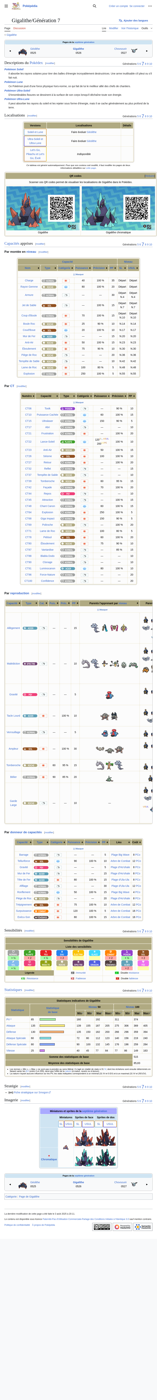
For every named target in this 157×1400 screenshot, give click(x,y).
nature (68, 1071)
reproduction (19, 593)
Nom (28, 268)
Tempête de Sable (29, 361)
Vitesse (10, 1050)
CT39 (28, 481)
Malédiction (13, 663)
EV (27, 1071)
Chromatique (49, 1159)
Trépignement (24, 904)
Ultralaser (47, 420)
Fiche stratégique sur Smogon (31, 1092)
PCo (137, 854)
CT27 (28, 462)
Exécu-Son (24, 917)
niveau (31, 251)
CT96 (28, 574)
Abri (47, 427)
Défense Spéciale (16, 1044)
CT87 (28, 549)
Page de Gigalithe (29, 1196)
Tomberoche (47, 481)
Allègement (13, 628)
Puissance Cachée (47, 414)
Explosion (29, 373)
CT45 (28, 499)
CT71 (28, 531)
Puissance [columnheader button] (100, 396)
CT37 (28, 474)
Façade (47, 487)
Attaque (10, 1025)
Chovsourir (120, 48)
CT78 (28, 537)
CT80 (28, 543)
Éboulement (29, 348)
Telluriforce (24, 860)
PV (8, 1019)
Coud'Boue (29, 329)
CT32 (28, 468)
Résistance (32, 978)
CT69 (28, 524)
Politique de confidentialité (17, 1225)
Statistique (17, 1010)
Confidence (47, 580)
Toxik (48, 408)
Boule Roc (29, 323)
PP (111, 268)
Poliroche (47, 524)
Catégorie (64, 268)
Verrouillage (13, 732)
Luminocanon (47, 568)
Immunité (81, 973)
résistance (134, 973)
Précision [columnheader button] (118, 396)
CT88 (28, 555)
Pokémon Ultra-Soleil (17, 90)
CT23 (28, 449)
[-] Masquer (78, 274)
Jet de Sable (29, 305)
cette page (91, 168)
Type (48, 268)
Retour (47, 462)
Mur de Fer (29, 336)
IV (105, 1069)
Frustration (47, 433)
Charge (29, 280)
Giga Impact (47, 518)
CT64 (28, 512)
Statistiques (13, 990)
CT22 (28, 441)
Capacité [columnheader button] (46, 396)
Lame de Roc (29, 367)
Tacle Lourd (13, 715)
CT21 (28, 433)
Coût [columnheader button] (135, 842)
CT (12, 386)
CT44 (28, 493)
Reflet (47, 468)
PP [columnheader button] (130, 396)
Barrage (23, 854)
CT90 (28, 562)
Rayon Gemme (29, 286)
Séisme (47, 456)
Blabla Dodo (48, 555)
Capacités (11, 243)
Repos (47, 493)
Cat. (42, 603)
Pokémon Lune (13, 82)
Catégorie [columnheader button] (83, 396)
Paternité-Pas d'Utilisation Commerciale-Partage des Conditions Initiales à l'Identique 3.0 (86, 1219)
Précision (99, 268)
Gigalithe (12, 34)
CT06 (28, 408)
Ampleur (13, 748)
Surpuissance (24, 910)
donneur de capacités (26, 832)
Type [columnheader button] (66, 396)
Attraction (47, 499)
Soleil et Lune (35, 132)
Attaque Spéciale (16, 1038)
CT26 (28, 456)
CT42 (28, 487)
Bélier (13, 776)
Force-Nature (47, 574)
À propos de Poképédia (43, 1225)
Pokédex (36, 63)
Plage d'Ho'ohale (120, 867)
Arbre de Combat (120, 860)
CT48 (28, 506)
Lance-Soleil (47, 441)
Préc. (64, 603)
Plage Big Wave (120, 854)
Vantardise (48, 549)
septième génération (84, 42)
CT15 (28, 420)
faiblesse (133, 978)
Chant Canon (47, 506)
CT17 (28, 427)
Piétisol (47, 537)
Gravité (13, 694)
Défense (11, 1031)
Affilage (24, 885)
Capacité (67, 261)
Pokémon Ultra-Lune (16, 99)
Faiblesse (81, 978)
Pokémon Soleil (13, 69)
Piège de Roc (29, 354)
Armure (29, 294)
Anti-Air (29, 342)
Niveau (128, 261)
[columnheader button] (29, 268)
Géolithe (35, 48)
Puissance (81, 268)
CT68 (28, 518)
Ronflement (23, 892)
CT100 (28, 580)
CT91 (28, 568)
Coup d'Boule (29, 315)
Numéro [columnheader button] (27, 396)
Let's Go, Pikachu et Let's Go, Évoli (35, 154)
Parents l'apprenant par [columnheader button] (108, 603)
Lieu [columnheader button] (119, 842)
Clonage (47, 562)
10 (150, 63)
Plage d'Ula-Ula (120, 879)
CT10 (28, 414)
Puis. (53, 603)
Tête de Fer (23, 879)
